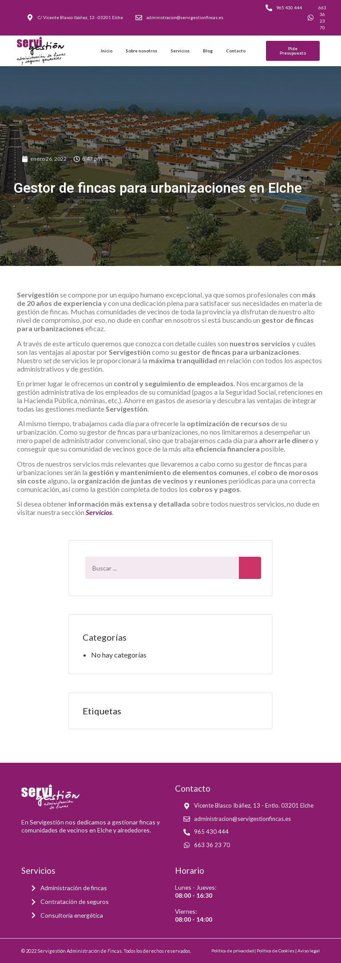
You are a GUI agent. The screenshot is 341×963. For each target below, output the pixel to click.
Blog (208, 50)
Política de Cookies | (277, 950)
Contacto (236, 50)
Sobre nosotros (141, 50)
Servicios (180, 50)
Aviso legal (308, 950)
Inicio (106, 50)
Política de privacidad (232, 950)
